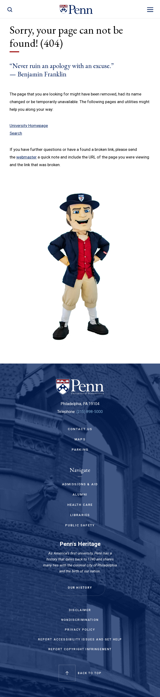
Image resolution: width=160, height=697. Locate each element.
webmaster (26, 157)
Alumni (80, 494)
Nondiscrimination (80, 620)
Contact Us (80, 429)
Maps (80, 439)
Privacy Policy (80, 629)
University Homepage (29, 125)
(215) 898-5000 (89, 411)
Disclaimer (80, 610)
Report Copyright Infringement (80, 649)
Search (16, 133)
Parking (80, 449)
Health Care (80, 505)
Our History (80, 587)
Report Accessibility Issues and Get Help (80, 639)
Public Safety (80, 525)
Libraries (80, 515)
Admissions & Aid (80, 484)
